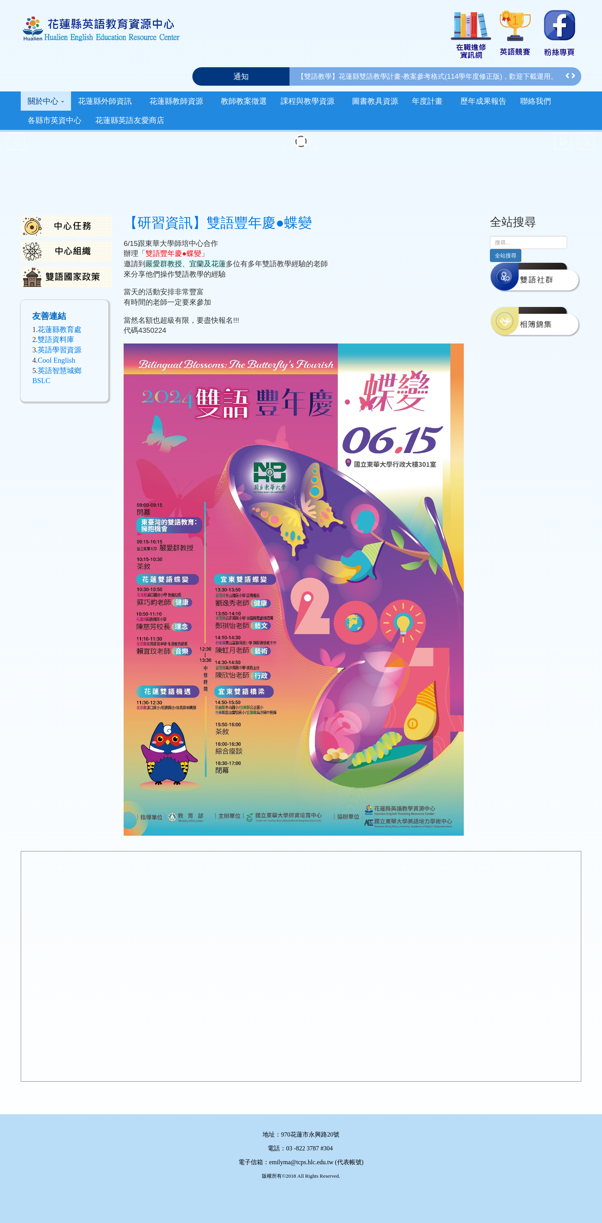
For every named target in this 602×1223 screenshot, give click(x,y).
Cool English (56, 360)
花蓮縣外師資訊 (107, 101)
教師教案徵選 (244, 101)
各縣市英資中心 (54, 120)
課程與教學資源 (309, 101)
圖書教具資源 (375, 101)
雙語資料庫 (56, 339)
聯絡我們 (535, 101)
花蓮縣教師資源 (178, 101)
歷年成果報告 (483, 101)
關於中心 (46, 101)
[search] (528, 242)
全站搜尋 (505, 255)
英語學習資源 (59, 350)
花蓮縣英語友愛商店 (129, 120)
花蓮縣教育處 (59, 329)
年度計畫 (429, 101)
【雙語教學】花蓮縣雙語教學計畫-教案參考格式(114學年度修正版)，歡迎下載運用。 (427, 76)
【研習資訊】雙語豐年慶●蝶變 (218, 223)
